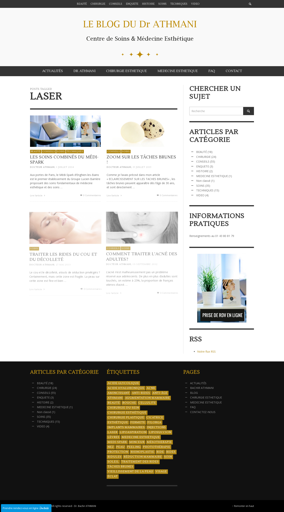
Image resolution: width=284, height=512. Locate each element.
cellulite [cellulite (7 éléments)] (147, 403)
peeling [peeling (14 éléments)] (134, 447)
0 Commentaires (90, 195)
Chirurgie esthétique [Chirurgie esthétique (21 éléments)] (127, 412)
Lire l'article (38, 195)
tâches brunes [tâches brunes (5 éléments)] (120, 466)
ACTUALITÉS (198, 383)
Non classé (203, 181)
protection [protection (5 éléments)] (118, 452)
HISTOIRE (202, 171)
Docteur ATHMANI (42, 167)
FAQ (193, 407)
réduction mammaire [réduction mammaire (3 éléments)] (143, 457)
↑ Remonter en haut (243, 505)
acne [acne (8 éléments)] (151, 388)
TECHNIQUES (75, 151)
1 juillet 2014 (65, 167)
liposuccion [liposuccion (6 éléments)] (160, 432)
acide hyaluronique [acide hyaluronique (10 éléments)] (126, 388)
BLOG (194, 393)
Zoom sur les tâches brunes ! (141, 160)
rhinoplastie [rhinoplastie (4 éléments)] (142, 452)
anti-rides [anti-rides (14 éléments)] (141, 393)
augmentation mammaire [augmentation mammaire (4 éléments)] (147, 398)
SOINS (61, 151)
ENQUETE (202, 166)
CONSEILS (48, 151)
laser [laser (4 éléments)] (112, 432)
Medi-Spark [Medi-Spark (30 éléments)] (117, 442)
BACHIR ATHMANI (202, 388)
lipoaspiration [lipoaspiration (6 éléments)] (133, 432)
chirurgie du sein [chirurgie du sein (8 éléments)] (123, 408)
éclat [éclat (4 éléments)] (113, 476)
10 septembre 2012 (145, 273)
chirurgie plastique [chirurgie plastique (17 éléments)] (126, 417)
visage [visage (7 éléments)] (161, 471)
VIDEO (200, 195)
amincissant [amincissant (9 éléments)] (119, 393)
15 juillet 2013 (141, 167)
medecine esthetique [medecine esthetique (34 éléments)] (141, 437)
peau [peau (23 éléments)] (120, 447)
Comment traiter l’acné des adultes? (141, 265)
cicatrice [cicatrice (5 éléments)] (155, 417)
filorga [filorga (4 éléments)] (154, 422)
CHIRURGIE (203, 157)
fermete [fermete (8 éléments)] (137, 422)
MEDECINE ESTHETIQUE (212, 176)
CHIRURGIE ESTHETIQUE (206, 397)
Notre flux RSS (206, 351)
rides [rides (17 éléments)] (171, 452)
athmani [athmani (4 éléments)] (115, 398)
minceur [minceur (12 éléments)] (137, 442)
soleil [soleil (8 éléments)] (113, 462)
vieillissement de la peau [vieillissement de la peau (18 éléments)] (130, 471)
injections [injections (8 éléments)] (156, 427)
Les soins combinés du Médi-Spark (64, 160)
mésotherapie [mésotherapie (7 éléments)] (159, 442)
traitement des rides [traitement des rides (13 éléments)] (140, 462)
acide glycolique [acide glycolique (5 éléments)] (123, 383)
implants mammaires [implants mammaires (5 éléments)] (126, 427)
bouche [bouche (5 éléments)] (129, 403)
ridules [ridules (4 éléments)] (114, 457)
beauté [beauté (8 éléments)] (114, 403)
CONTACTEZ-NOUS (202, 412)
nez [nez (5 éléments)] (111, 447)
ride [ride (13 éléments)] (160, 452)
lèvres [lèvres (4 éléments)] (113, 437)
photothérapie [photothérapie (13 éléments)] (156, 447)
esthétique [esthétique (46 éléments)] (118, 422)
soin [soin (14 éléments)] (168, 457)
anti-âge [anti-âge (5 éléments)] (160, 393)
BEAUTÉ (35, 151)
